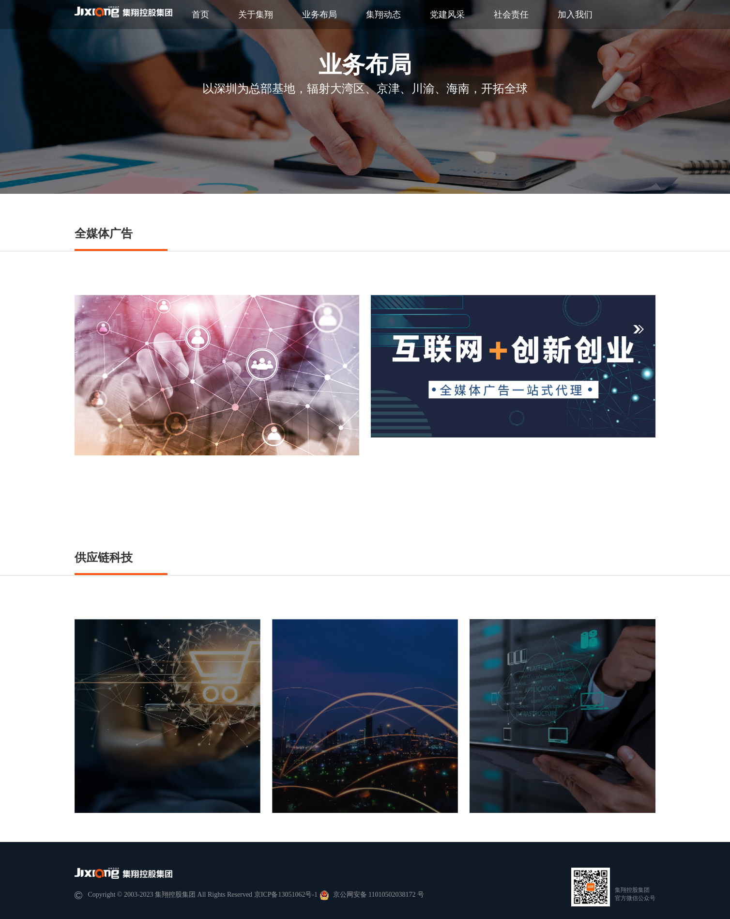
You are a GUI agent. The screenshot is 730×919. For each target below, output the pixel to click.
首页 (200, 14)
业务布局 (319, 14)
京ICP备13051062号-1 (286, 894)
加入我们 (575, 14)
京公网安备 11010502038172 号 (371, 894)
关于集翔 (255, 14)
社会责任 (511, 14)
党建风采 (447, 14)
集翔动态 (383, 14)
